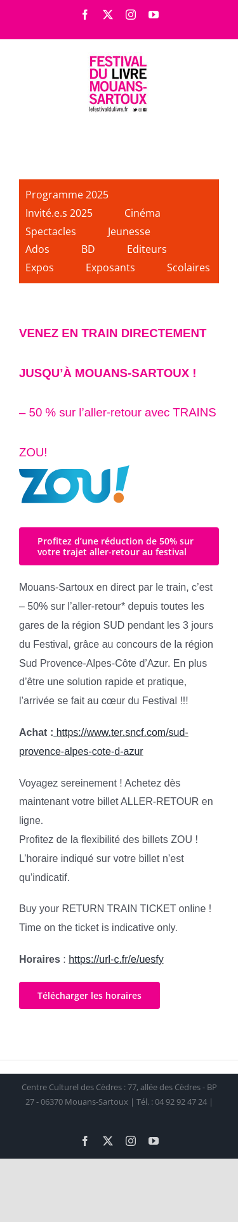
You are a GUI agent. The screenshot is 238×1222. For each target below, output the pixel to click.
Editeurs (147, 249)
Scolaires (188, 267)
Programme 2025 (67, 195)
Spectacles (50, 231)
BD (88, 249)
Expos (39, 267)
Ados (37, 249)
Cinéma (142, 213)
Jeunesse (129, 231)
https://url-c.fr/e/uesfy (116, 959)
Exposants (110, 267)
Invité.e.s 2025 (59, 213)
